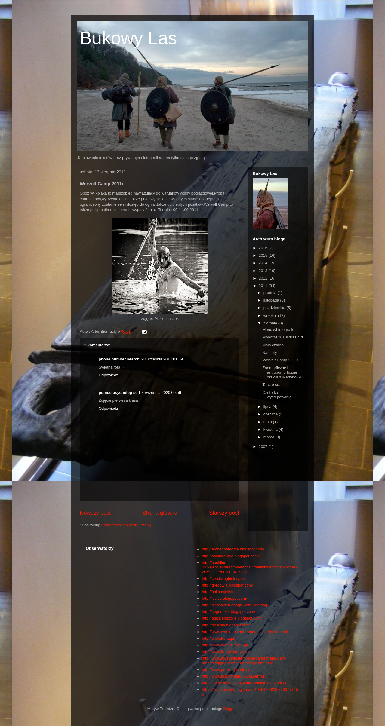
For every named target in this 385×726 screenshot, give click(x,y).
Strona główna (159, 513)
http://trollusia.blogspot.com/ (226, 625)
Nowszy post (95, 513)
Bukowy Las (128, 38)
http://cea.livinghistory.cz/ (223, 578)
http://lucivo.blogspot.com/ (224, 598)
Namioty (269, 352)
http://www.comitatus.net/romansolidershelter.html (245, 632)
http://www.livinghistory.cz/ (224, 651)
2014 (264, 263)
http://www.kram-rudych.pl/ (225, 645)
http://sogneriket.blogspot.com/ (228, 611)
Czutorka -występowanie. (277, 395)
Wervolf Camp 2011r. (280, 360)
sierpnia (270, 323)
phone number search (119, 359)
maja (268, 422)
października (275, 307)
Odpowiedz (108, 375)
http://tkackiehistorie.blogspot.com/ (232, 618)
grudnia (270, 292)
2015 (264, 255)
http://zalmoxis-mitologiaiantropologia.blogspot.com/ (246, 683)
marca (269, 437)
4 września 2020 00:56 (161, 392)
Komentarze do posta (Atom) (126, 525)
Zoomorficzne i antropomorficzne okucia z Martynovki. (282, 372)
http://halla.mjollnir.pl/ (220, 592)
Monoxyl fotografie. (278, 329)
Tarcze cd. (271, 384)
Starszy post (224, 513)
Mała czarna (273, 345)
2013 (264, 270)
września (271, 315)
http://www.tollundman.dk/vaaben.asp (234, 676)
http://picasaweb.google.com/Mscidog (234, 605)
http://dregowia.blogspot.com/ (227, 585)
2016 (264, 248)
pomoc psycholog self (119, 392)
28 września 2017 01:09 (162, 359)
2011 (264, 285)
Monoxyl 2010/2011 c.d (282, 337)
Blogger (230, 708)
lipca (268, 406)
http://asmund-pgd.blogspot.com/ (230, 556)
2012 (264, 278)
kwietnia (271, 429)
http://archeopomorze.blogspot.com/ (233, 549)
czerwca (271, 414)
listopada (271, 300)
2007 (264, 446)
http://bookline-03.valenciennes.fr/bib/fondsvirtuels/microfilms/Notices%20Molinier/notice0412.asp (250, 567)
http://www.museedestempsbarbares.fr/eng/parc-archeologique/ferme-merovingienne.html (244, 660)
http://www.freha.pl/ (218, 638)
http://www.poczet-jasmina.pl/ (227, 669)
